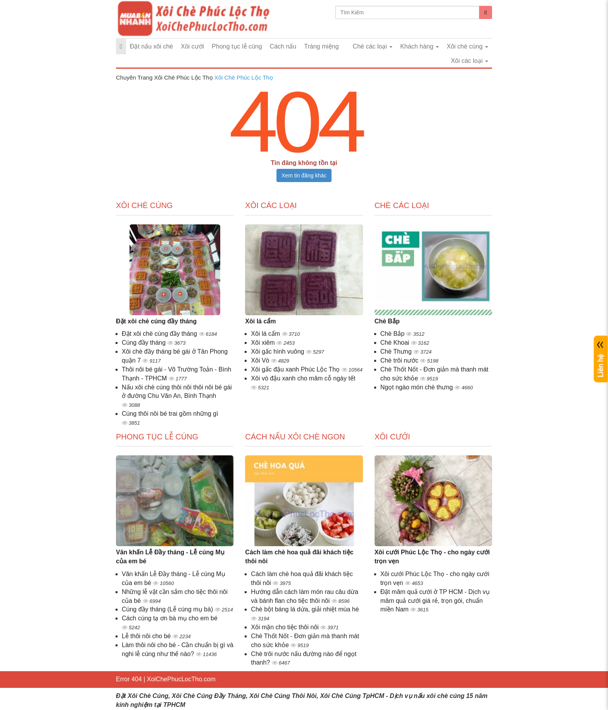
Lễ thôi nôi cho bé (147, 636)
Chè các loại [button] (373, 46)
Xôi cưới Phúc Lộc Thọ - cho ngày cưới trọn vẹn (432, 556)
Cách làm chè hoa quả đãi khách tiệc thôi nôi (299, 556)
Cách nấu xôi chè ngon (295, 436)
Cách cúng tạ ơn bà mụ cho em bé (170, 618)
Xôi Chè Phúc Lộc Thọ (243, 77)
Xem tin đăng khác (304, 175)
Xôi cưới (192, 46)
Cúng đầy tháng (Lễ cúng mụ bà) (168, 609)
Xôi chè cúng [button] (467, 46)
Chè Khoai (395, 342)
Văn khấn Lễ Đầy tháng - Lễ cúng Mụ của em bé (170, 556)
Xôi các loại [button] (469, 60)
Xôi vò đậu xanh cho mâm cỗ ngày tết (303, 378)
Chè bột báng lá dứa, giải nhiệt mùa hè (305, 609)
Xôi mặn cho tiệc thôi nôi (285, 627)
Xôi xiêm (263, 342)
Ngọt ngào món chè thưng (417, 387)
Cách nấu (283, 46)
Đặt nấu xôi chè (151, 46)
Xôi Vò (261, 360)
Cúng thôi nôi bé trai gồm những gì (170, 413)
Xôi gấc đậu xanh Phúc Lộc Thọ (296, 369)
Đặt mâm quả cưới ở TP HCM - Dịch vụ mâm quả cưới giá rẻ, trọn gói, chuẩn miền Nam (435, 600)
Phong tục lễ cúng (237, 46)
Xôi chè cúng (144, 205)
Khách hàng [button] (419, 46)
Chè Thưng (396, 351)
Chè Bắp (387, 321)
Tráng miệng (321, 46)
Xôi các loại (271, 205)
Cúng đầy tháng (145, 342)
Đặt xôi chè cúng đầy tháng (156, 321)
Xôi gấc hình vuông (278, 351)
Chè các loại (402, 205)
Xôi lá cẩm (260, 321)
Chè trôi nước (400, 360)
